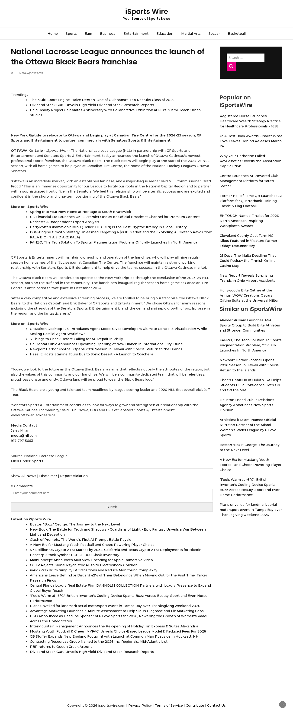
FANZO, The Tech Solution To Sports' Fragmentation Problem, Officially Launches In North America (113, 242)
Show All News (23, 476)
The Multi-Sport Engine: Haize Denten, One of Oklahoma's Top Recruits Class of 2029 (102, 100)
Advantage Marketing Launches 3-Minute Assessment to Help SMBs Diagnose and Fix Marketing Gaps (117, 611)
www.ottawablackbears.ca (33, 415)
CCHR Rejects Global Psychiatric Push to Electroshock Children (84, 565)
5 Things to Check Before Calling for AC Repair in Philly (76, 339)
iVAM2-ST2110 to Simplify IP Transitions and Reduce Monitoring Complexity (93, 570)
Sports (71, 34)
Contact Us (216, 705)
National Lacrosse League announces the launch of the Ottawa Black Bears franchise (107, 56)
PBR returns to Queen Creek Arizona (61, 647)
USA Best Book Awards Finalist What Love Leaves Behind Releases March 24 (251, 141)
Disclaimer (48, 476)
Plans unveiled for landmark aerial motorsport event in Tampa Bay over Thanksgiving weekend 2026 (115, 606)
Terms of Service (169, 705)
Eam (88, 34)
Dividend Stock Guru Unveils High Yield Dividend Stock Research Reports (92, 105)
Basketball (237, 34)
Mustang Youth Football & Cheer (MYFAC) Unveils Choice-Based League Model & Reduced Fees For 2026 (118, 631)
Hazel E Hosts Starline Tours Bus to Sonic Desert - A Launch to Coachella (91, 354)
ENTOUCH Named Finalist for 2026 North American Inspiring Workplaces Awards (249, 221)
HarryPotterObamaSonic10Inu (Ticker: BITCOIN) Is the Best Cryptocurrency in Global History (108, 227)
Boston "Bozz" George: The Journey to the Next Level (75, 524)
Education (164, 34)
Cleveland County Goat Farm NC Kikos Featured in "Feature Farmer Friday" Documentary (248, 241)
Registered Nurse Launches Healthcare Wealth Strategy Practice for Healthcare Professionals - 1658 (250, 121)
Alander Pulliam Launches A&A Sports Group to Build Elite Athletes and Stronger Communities (250, 325)
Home (53, 34)
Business (108, 34)
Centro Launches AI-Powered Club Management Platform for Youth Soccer (249, 181)
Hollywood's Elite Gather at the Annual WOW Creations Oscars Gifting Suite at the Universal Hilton (250, 295)
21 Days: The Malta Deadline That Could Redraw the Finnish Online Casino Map (248, 260)
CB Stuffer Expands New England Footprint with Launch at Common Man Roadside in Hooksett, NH (114, 636)
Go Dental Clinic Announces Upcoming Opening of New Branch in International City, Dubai (106, 344)
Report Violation (74, 476)
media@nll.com (24, 435)
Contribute (195, 705)
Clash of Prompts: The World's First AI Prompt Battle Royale (80, 540)
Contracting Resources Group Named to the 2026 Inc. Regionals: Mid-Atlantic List (98, 641)
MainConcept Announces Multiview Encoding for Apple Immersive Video (91, 560)
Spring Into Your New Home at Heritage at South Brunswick (80, 212)
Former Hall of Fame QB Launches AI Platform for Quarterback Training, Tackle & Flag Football (251, 201)
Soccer (214, 34)
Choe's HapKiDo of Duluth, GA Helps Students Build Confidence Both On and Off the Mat (250, 385)
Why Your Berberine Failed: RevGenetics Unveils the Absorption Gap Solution (250, 161)
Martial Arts (191, 34)
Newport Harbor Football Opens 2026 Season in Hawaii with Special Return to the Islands (106, 349)
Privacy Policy (140, 705)
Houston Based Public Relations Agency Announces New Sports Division (247, 405)
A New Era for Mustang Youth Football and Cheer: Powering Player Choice (92, 545)
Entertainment (135, 34)
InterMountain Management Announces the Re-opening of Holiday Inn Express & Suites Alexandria (114, 626)
